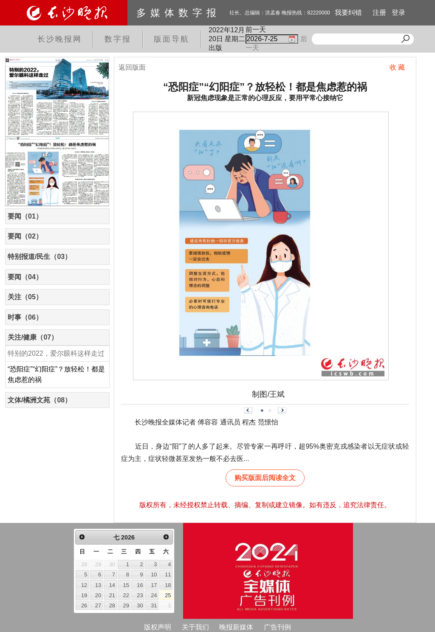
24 (154, 595)
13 (98, 585)
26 (84, 605)
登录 (398, 12)
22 (126, 595)
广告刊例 (277, 627)
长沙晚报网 (59, 39)
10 (154, 574)
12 (84, 585)
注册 (379, 12)
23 (140, 595)
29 (126, 605)
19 (84, 595)
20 (98, 595)
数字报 (118, 39)
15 (126, 585)
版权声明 (157, 627)
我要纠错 (348, 12)
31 (154, 605)
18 (168, 585)
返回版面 (132, 67)
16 (140, 585)
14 (112, 585)
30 (140, 605)
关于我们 (195, 627)
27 (98, 605)
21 (112, 595)
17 (154, 585)
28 (112, 605)
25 (168, 595)
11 (168, 574)
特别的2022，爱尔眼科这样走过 (56, 353)
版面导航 (171, 39)
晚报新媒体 (236, 627)
